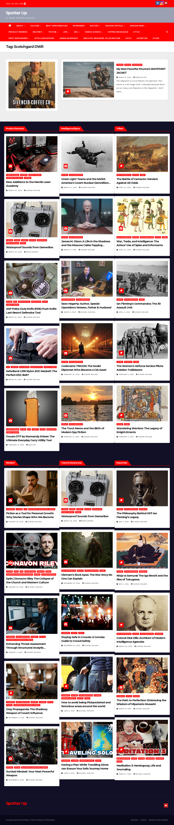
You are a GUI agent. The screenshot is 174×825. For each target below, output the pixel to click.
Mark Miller (139, 77)
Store (156, 38)
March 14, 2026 (70, 187)
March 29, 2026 (15, 252)
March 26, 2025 (126, 646)
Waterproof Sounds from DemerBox (29, 247)
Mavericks (128, 362)
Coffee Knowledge (118, 32)
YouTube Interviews (48, 574)
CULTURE (35, 26)
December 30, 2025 (72, 583)
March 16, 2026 (15, 317)
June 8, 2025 (69, 711)
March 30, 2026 (15, 190)
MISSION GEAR (137, 26)
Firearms (24, 175)
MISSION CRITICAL (114, 26)
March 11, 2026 (70, 250)
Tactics (157, 237)
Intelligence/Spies (44, 38)
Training (28, 178)
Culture (19, 509)
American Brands (69, 38)
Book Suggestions (68, 299)
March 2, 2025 (125, 774)
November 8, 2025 (16, 780)
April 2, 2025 (125, 312)
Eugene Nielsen (32, 190)
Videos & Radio (93, 32)
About (20, 26)
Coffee (134, 758)
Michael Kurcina (86, 312)
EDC (76, 32)
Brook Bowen (31, 252)
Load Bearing (24, 367)
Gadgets (25, 240)
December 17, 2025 (16, 717)
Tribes (142, 175)
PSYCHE (53, 32)
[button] (167, 32)
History (94, 26)
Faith (128, 38)
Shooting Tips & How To (14, 178)
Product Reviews (18, 32)
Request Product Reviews (158, 820)
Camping (120, 64)
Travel (23, 243)
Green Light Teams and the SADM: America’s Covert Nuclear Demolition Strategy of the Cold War (85, 182)
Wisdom (37, 574)
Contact (143, 820)
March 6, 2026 (70, 312)
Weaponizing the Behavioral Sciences (42, 509)
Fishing (17, 240)
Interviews (79, 26)
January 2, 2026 (15, 652)
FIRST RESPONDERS (18, 38)
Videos (48, 571)
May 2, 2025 (124, 584)
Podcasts (40, 571)
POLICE (45, 301)
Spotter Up (16, 12)
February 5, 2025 (126, 374)
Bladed (9, 301)
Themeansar (50, 820)
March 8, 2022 (125, 77)
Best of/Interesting (57, 26)
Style (136, 32)
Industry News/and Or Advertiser (101, 38)
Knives (42, 429)
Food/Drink (150, 758)
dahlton (31, 445)
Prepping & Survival (68, 698)
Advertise (142, 38)
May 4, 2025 (124, 522)
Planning (34, 636)
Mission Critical (24, 301)
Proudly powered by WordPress (18, 820)
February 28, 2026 (72, 374)
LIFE (65, 32)
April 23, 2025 (125, 250)
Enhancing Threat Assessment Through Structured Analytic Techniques (26, 647)
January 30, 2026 (16, 522)
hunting (127, 64)
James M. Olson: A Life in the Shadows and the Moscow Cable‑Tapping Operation (85, 245)
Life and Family (30, 571)
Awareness (10, 509)
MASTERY (37, 32)
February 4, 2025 (126, 437)
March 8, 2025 (125, 709)
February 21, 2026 (16, 445)
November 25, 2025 (72, 645)
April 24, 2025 (125, 187)
